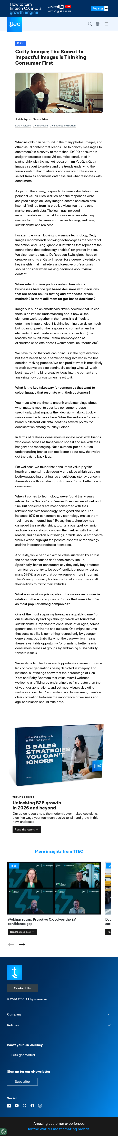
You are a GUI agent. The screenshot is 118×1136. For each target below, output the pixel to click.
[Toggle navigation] (106, 24)
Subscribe (22, 1081)
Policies (13, 1025)
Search (90, 24)
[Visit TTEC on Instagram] (40, 1106)
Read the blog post (22, 931)
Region (97, 24)
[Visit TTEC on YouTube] (17, 1106)
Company (14, 1014)
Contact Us (22, 988)
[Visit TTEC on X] (24, 1106)
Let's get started (23, 1055)
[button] (22, 945)
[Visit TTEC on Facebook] (32, 1106)
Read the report (27, 829)
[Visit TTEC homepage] (14, 972)
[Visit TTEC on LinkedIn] (9, 1106)
